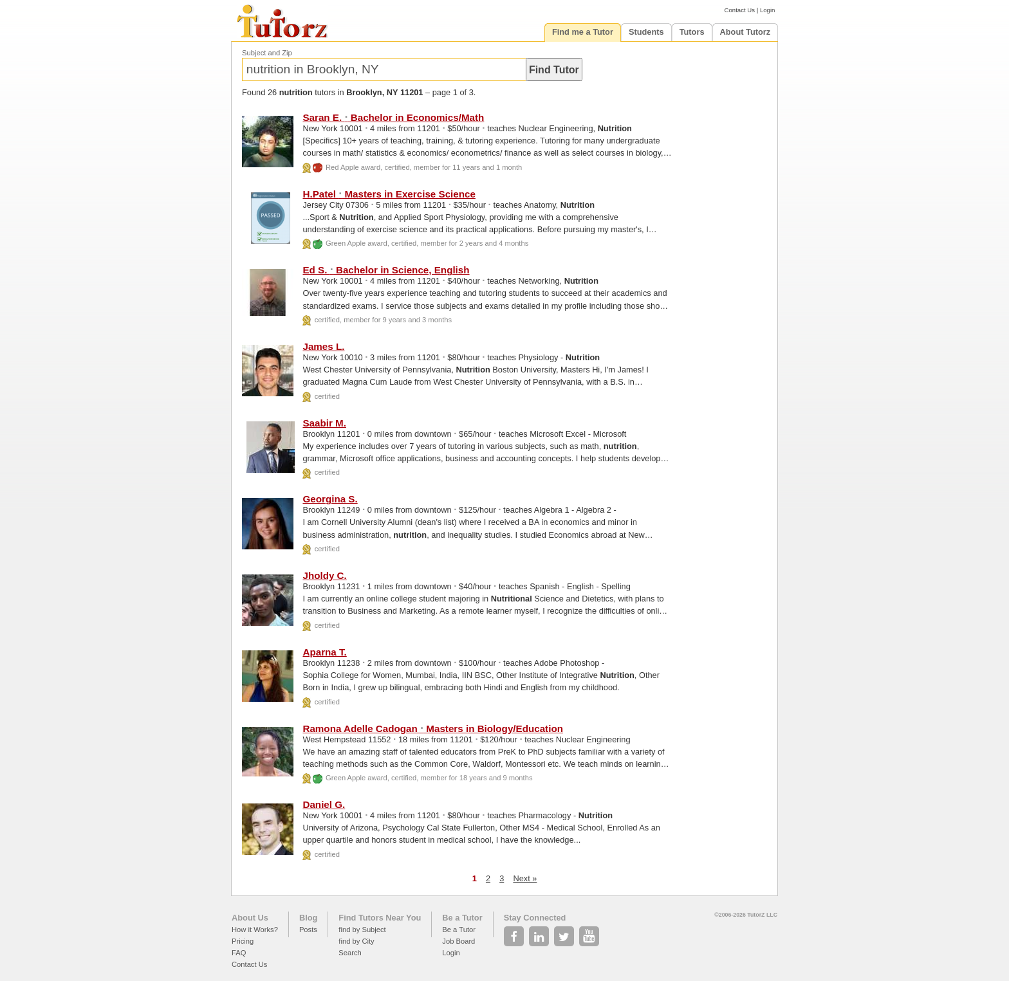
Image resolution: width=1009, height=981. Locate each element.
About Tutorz (745, 32)
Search (349, 953)
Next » (525, 878)
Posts (308, 929)
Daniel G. (323, 804)
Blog (308, 917)
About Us (250, 917)
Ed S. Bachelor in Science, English (385, 269)
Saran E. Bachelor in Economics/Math (393, 117)
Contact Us (740, 10)
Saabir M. (324, 422)
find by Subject (361, 929)
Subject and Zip (267, 53)
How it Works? (255, 929)
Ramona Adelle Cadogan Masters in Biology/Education (432, 728)
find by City (356, 941)
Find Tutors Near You (379, 917)
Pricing (243, 941)
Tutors (692, 32)
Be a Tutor (462, 917)
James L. (323, 346)
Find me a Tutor (582, 32)
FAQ (239, 953)
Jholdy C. (324, 575)
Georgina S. (329, 498)
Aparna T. (324, 651)
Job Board (458, 941)
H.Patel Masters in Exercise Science (388, 193)
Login (767, 10)
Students (646, 32)
